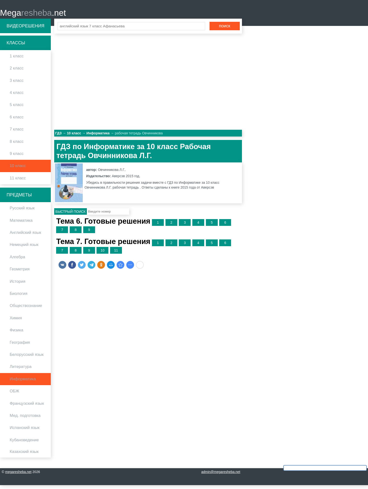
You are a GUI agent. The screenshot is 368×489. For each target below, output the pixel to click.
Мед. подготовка (25, 419)
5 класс (16, 108)
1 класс (16, 60)
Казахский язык (24, 455)
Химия (16, 321)
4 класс (16, 96)
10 (103, 254)
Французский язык (27, 407)
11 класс (18, 181)
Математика (21, 224)
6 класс (16, 120)
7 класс (16, 133)
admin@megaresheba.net (220, 476)
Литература (20, 370)
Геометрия (20, 273)
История (17, 285)
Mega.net (33, 14)
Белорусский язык (27, 358)
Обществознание (26, 309)
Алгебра (17, 260)
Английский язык (25, 236)
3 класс (16, 84)
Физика (16, 334)
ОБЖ (14, 395)
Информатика (23, 382)
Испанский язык (24, 431)
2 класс (16, 72)
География (20, 346)
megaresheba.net (18, 476)
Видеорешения (25, 29)
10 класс (18, 169)
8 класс (16, 145)
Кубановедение (24, 443)
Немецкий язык (24, 248)
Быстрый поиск (70, 215)
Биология (18, 297)
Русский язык (22, 212)
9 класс (16, 157)
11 (116, 254)
